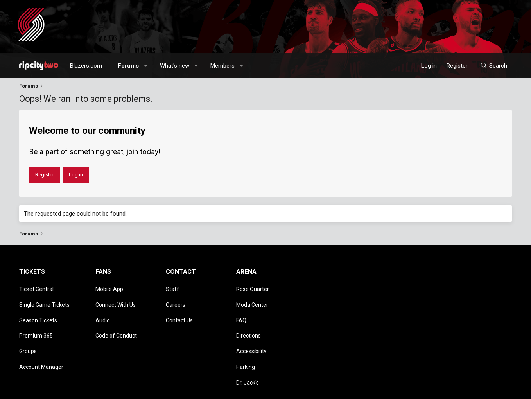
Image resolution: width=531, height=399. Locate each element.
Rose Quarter (252, 287)
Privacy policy (449, 389)
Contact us (377, 389)
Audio (102, 309)
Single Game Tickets (44, 298)
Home (490, 389)
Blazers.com (86, 65)
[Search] (493, 65)
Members (222, 65)
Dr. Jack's (247, 354)
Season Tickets (38, 309)
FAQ (241, 309)
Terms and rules (411, 389)
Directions (248, 321)
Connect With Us (115, 298)
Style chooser (333, 389)
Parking (245, 343)
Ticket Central (36, 287)
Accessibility (251, 332)
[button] (146, 65)
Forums (128, 65)
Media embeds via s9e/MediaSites (189, 389)
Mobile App (109, 287)
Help (474, 389)
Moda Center (252, 298)
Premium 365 (36, 321)
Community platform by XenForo (84, 389)
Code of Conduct (116, 321)
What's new (174, 65)
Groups (28, 332)
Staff (172, 287)
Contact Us (179, 309)
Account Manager (41, 343)
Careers (175, 298)
